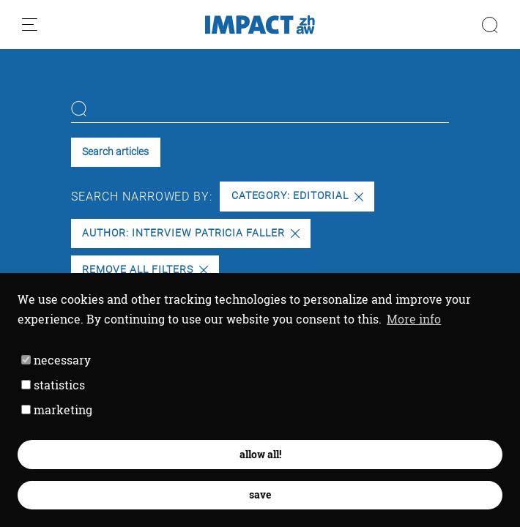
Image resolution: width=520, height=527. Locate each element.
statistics (53, 384)
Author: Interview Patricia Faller (191, 233)
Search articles (115, 152)
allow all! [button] (260, 454)
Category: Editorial (297, 196)
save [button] (260, 494)
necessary (56, 359)
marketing (56, 409)
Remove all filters (144, 270)
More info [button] (414, 318)
